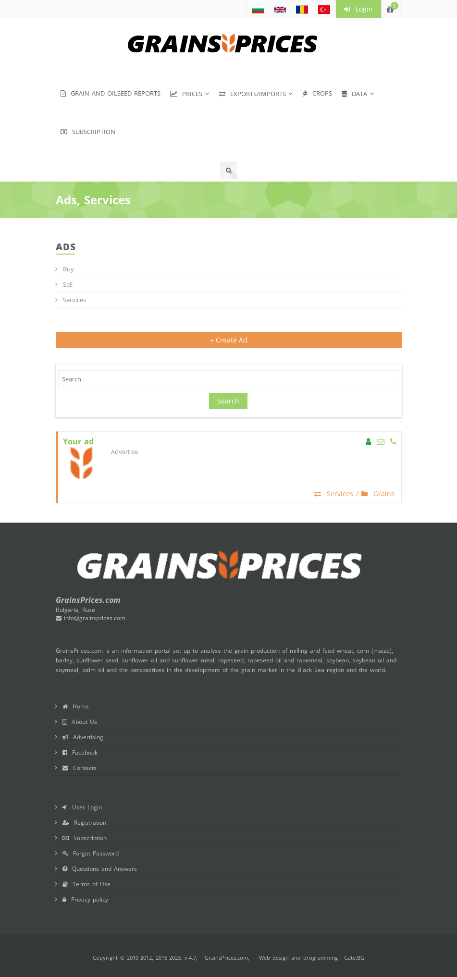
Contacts (79, 768)
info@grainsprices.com (90, 618)
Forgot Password (90, 853)
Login (358, 8)
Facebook (80, 752)
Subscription (88, 131)
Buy (68, 269)
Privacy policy (85, 899)
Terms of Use (86, 884)
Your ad (78, 442)
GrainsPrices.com (226, 957)
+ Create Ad (228, 339)
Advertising (82, 737)
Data (354, 93)
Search (228, 400)
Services (74, 299)
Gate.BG (354, 957)
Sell (68, 284)
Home (75, 706)
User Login (82, 807)
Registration (84, 822)
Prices (186, 93)
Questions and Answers (99, 869)
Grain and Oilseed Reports (111, 93)
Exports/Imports (252, 93)
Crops (317, 93)
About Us (79, 722)
